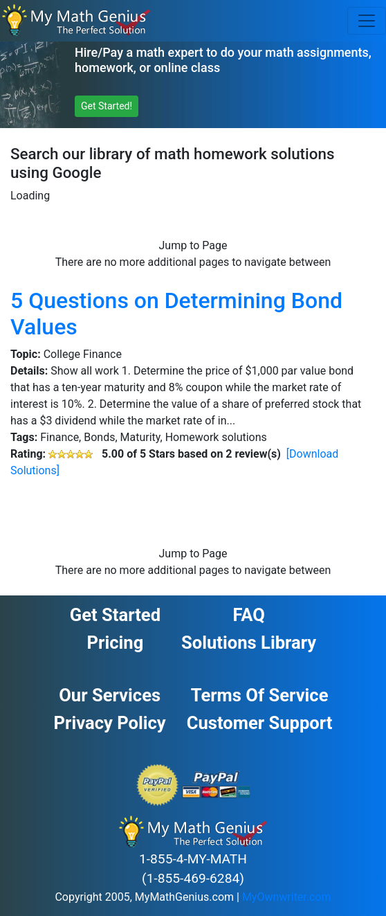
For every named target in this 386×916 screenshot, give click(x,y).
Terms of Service (260, 695)
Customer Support (260, 722)
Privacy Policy (110, 722)
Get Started (115, 614)
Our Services (109, 695)
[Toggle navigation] (366, 21)
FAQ (248, 614)
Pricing (115, 642)
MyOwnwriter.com (286, 897)
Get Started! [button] (106, 105)
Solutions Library (248, 642)
